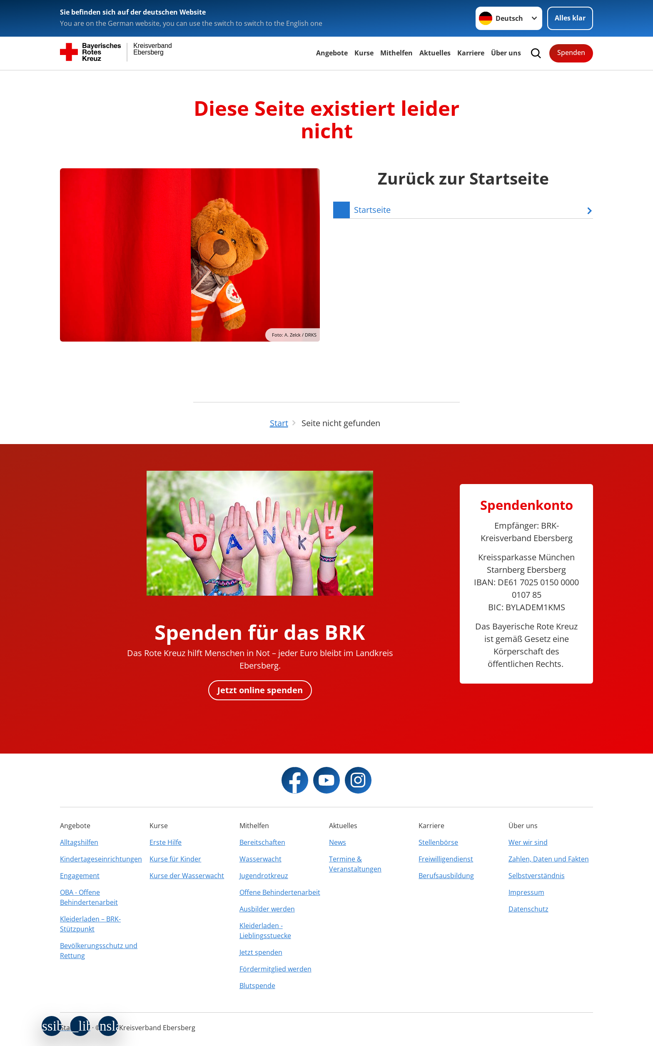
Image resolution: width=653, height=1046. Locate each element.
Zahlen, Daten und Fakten (548, 859)
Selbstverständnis (536, 875)
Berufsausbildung (446, 875)
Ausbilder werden (267, 909)
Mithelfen (396, 52)
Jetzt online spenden (260, 690)
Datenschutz (528, 909)
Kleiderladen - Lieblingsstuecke (265, 930)
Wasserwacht (260, 859)
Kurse (364, 52)
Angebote (332, 52)
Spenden (571, 52)
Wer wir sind (528, 842)
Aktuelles (435, 52)
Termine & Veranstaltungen (355, 864)
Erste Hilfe (166, 842)
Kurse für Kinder (175, 859)
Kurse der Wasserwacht (187, 875)
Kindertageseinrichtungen (101, 859)
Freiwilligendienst (446, 859)
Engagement (80, 875)
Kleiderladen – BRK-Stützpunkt (90, 924)
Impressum (526, 892)
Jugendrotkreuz (263, 875)
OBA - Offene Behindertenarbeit (89, 897)
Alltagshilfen (79, 842)
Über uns (506, 52)
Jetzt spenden (260, 952)
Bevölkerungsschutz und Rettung (98, 950)
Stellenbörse (438, 842)
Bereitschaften (262, 842)
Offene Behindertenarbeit (279, 892)
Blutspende (257, 985)
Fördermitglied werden (275, 969)
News (337, 842)
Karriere (470, 52)
